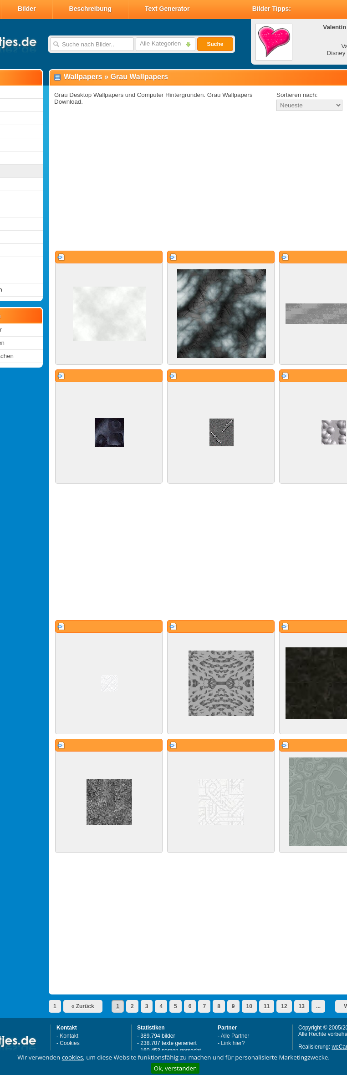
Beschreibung (90, 8)
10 (249, 1006)
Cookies (69, 1043)
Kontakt (69, 1036)
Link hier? (233, 1043)
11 (267, 1006)
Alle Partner (235, 1036)
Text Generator (167, 8)
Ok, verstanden (175, 1068)
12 (284, 1006)
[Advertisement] (176, 181)
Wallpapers (83, 77)
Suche (215, 44)
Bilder (27, 8)
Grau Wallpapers (139, 77)
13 (302, 1006)
